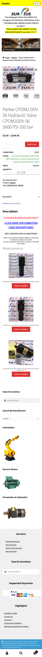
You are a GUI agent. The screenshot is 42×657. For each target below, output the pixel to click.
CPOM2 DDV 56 (12, 185)
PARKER (14, 58)
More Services (11, 551)
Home (7, 58)
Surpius (6, 3)
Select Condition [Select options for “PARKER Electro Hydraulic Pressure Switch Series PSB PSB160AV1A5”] (21, 329)
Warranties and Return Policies (16, 626)
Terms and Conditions (13, 623)
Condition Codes (10, 613)
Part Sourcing (11, 545)
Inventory (8, 620)
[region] (21, 44)
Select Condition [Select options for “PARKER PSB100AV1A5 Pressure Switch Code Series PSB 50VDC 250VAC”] (21, 286)
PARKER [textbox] (20, 419)
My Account (7, 653)
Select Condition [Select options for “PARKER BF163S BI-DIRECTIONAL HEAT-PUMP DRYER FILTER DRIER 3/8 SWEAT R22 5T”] (21, 374)
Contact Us (8, 616)
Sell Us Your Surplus (14, 548)
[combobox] (21, 419)
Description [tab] (7, 197)
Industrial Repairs (13, 541)
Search (21, 653)
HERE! (32, 32)
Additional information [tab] (12, 203)
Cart (33, 651)
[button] (36, 70)
